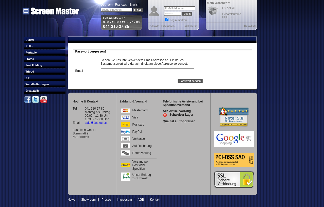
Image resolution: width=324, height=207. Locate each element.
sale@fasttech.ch (96, 123)
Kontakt (155, 199)
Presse (106, 199)
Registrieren (189, 25)
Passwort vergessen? (162, 25)
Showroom (88, 199)
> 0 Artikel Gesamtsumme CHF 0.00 (231, 12)
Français (121, 4)
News (71, 199)
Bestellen (249, 25)
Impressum (124, 199)
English (134, 4)
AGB (141, 199)
